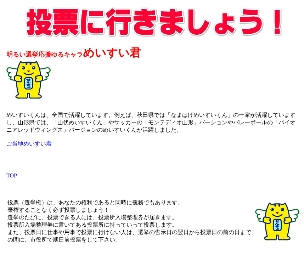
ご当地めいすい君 (29, 144)
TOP (11, 175)
